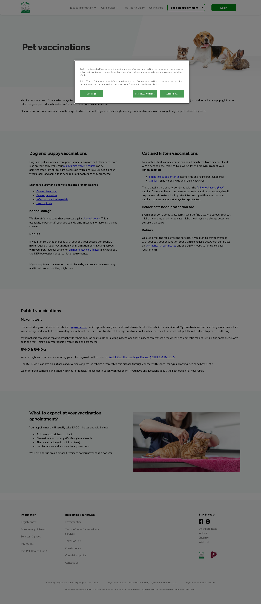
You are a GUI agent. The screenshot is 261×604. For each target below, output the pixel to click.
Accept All (172, 93)
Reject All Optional (145, 93)
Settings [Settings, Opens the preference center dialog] (91, 93)
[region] (131, 82)
